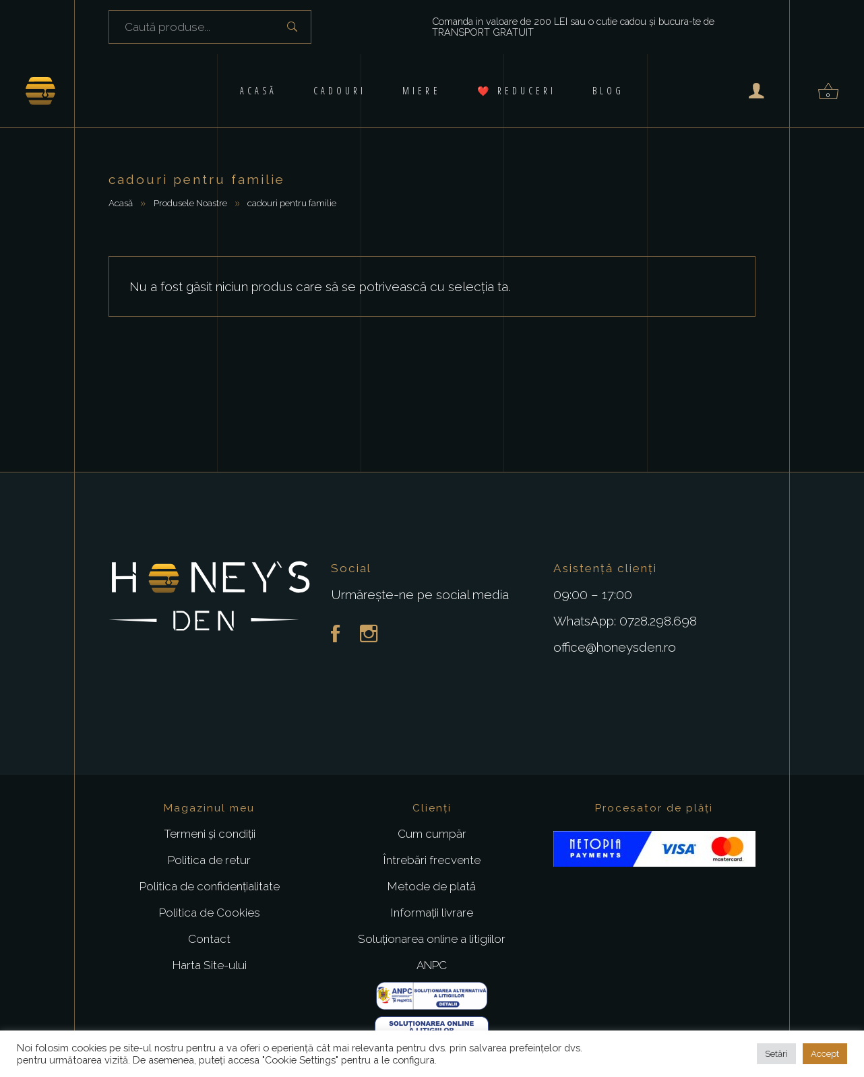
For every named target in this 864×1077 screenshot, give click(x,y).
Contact (209, 939)
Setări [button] (776, 1054)
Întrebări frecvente (432, 860)
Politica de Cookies (209, 912)
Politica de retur (209, 860)
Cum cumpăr (432, 833)
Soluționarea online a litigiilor (431, 939)
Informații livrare (432, 912)
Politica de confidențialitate (210, 886)
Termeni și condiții (209, 833)
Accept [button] (825, 1054)
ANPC (431, 965)
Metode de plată (432, 886)
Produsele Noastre (190, 202)
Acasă (121, 202)
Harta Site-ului (210, 965)
